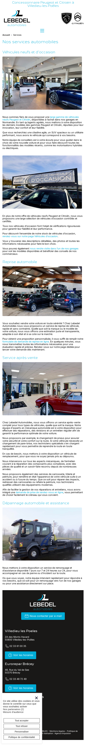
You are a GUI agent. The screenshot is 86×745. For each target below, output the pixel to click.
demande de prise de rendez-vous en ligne (39, 492)
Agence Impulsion (63, 733)
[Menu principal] (42, 30)
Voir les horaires (20, 655)
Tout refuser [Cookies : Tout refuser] (22, 726)
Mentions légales (57, 731)
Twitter (44, 741)
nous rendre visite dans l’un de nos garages (54, 248)
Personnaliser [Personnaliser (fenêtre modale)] (22, 731)
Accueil (6, 35)
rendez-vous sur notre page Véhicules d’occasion (30, 236)
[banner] (17, 18)
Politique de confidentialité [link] (21, 737)
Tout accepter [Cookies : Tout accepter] (22, 720)
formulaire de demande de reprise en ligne (25, 341)
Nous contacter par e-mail (43, 616)
